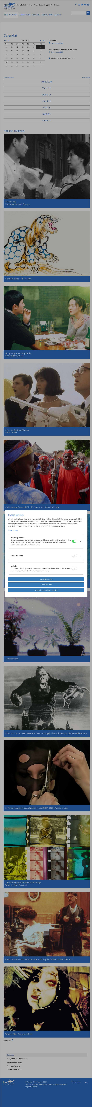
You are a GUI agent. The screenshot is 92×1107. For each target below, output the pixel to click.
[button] (79, 541)
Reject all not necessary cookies (46, 590)
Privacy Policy (13, 530)
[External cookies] (74, 555)
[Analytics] (74, 568)
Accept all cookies (46, 579)
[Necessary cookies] (74, 541)
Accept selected (46, 585)
